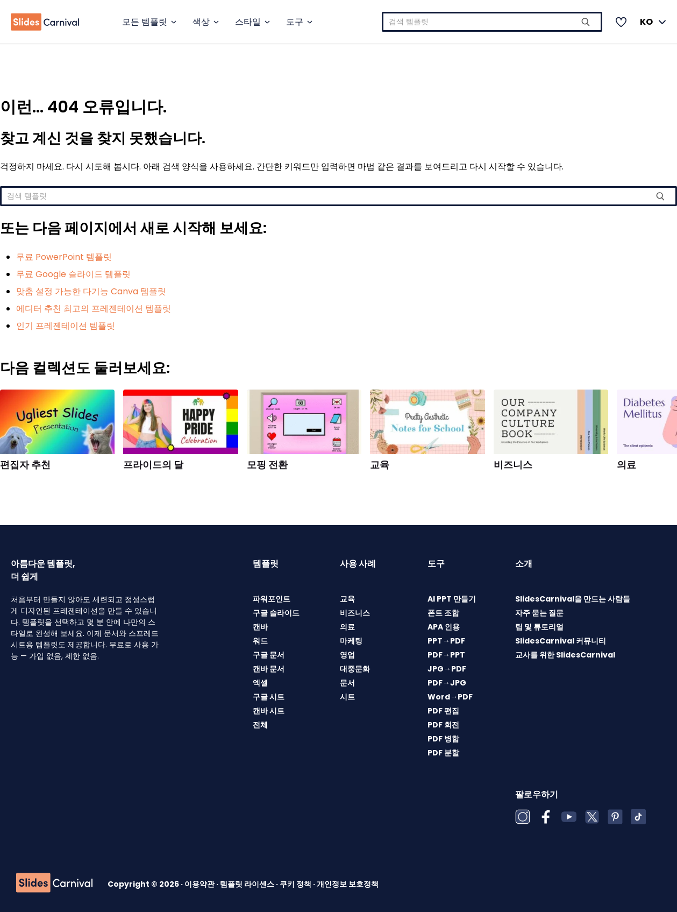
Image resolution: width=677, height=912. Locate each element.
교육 (379, 464)
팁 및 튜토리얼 (539, 626)
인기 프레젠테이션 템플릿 (65, 326)
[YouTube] (568, 816)
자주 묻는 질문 (539, 612)
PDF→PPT (446, 654)
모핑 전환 (267, 464)
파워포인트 (271, 598)
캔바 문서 (268, 668)
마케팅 (351, 640)
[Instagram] (522, 816)
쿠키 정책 (296, 884)
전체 (260, 724)
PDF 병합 (443, 738)
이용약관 (200, 884)
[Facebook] (545, 816)
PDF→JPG (446, 682)
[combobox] (492, 22)
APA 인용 (443, 626)
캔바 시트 (268, 710)
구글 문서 (268, 654)
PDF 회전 (443, 724)
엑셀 (260, 682)
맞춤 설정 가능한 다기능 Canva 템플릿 (91, 291)
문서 (347, 682)
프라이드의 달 (153, 464)
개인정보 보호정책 (348, 884)
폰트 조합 (443, 612)
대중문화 (355, 668)
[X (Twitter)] (592, 816)
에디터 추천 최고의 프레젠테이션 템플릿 (93, 308)
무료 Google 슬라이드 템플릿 (73, 274)
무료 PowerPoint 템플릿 (64, 257)
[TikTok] (638, 816)
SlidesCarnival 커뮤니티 (560, 640)
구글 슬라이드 (276, 612)
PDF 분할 (443, 752)
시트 (347, 696)
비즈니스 (513, 464)
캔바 (260, 626)
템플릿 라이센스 (248, 884)
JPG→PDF (446, 668)
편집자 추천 (25, 464)
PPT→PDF (446, 640)
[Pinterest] (615, 816)
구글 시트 (268, 696)
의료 (626, 464)
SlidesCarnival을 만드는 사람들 (572, 598)
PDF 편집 (443, 710)
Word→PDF (450, 696)
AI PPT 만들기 (451, 598)
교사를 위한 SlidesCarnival (565, 654)
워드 (260, 640)
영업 (347, 654)
